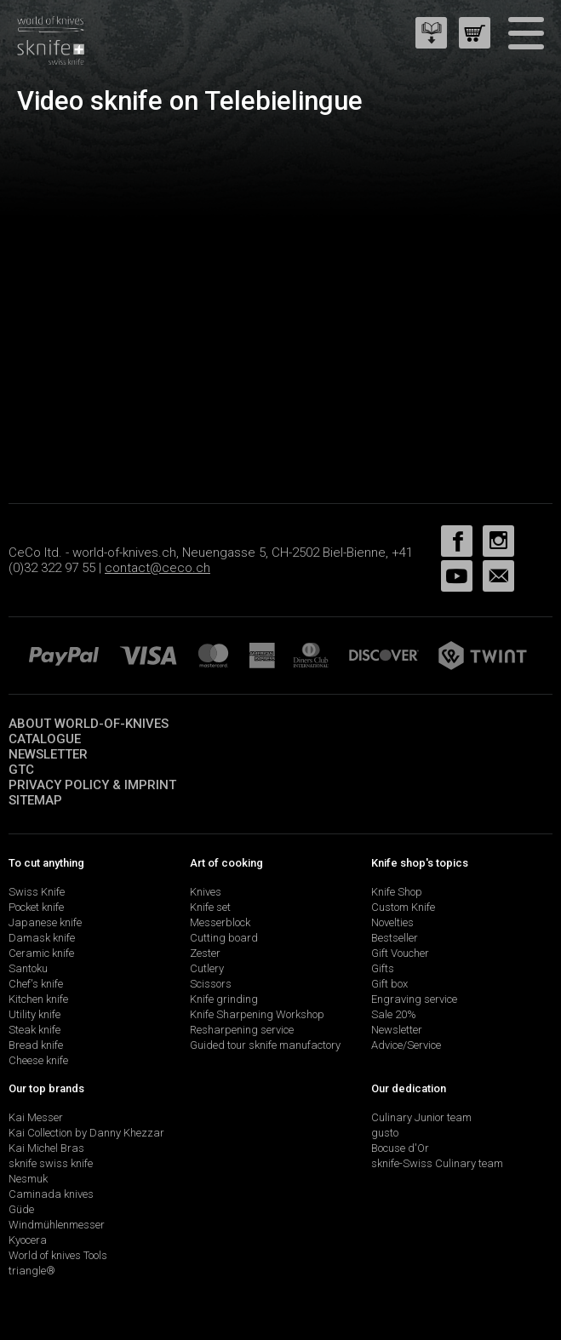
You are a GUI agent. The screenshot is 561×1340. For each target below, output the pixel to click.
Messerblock (220, 922)
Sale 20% (393, 1014)
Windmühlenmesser (57, 1224)
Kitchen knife (38, 999)
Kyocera (28, 1240)
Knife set (210, 907)
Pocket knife (36, 907)
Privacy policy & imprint (92, 785)
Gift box (389, 983)
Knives (205, 891)
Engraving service (414, 999)
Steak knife (34, 1029)
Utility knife (34, 1014)
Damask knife (42, 937)
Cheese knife (38, 1060)
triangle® (32, 1270)
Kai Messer (36, 1117)
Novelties (392, 922)
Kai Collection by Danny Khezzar (86, 1132)
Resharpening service (242, 1029)
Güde (21, 1209)
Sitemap (35, 800)
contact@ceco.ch (157, 568)
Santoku (28, 968)
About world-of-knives (89, 723)
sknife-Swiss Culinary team (437, 1163)
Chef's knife (36, 983)
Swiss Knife (37, 891)
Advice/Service (406, 1045)
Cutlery (207, 968)
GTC (21, 769)
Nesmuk (28, 1178)
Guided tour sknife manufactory (265, 1045)
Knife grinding (224, 999)
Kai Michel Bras (46, 1148)
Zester (205, 953)
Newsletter (48, 754)
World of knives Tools (58, 1255)
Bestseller (394, 937)
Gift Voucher (400, 953)
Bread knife (36, 1045)
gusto (384, 1132)
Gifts (382, 968)
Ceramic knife (41, 953)
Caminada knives (51, 1194)
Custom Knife (403, 907)
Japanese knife (45, 922)
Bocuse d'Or (400, 1148)
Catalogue (45, 739)
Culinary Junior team (421, 1117)
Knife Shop (396, 891)
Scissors (211, 983)
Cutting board (224, 937)
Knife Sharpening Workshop (257, 1014)
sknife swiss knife (51, 1163)
